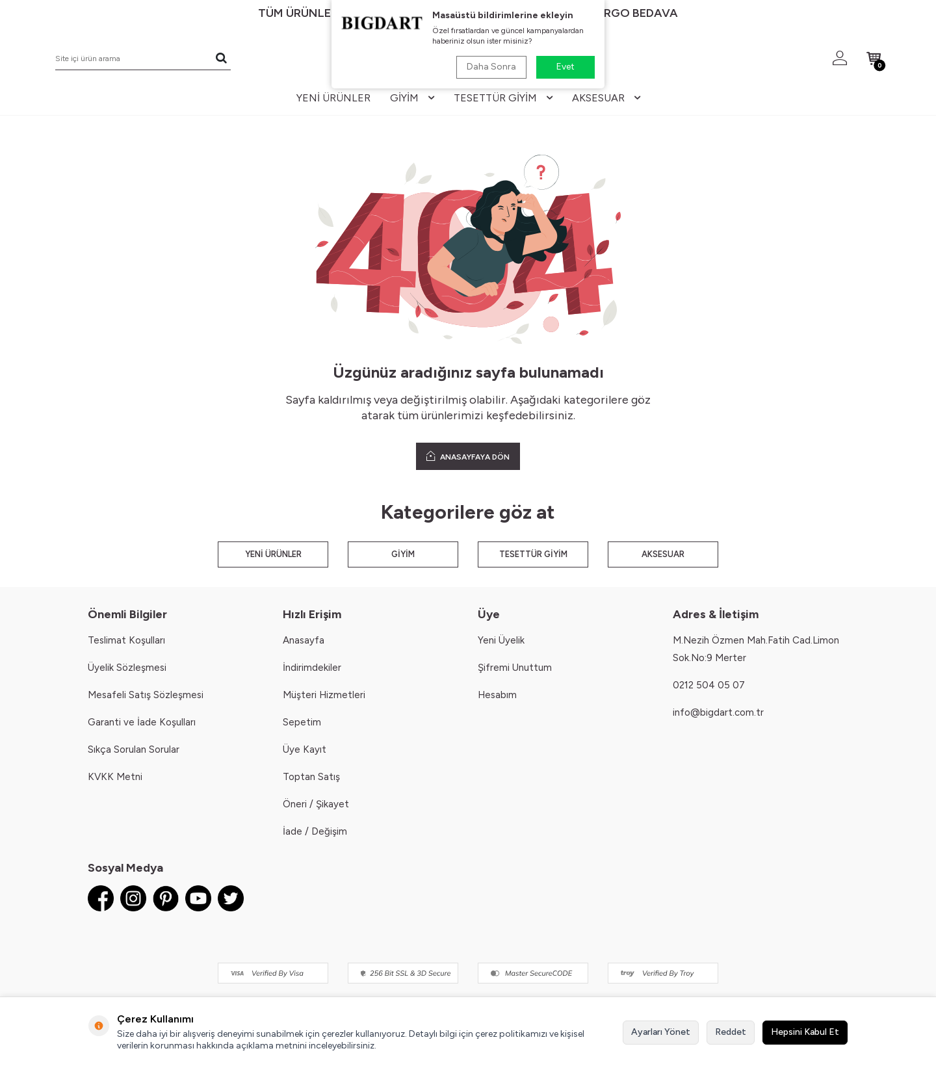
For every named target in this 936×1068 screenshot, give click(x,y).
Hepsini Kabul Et (805, 1031)
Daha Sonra (491, 66)
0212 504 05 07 (709, 685)
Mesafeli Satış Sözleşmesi (145, 695)
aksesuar (606, 98)
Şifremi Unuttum (515, 667)
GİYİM (403, 554)
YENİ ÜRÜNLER (273, 554)
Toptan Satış (311, 777)
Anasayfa (303, 640)
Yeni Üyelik (501, 640)
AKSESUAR (663, 554)
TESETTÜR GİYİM (533, 554)
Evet (565, 66)
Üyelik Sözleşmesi (127, 667)
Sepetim (302, 722)
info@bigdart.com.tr (718, 712)
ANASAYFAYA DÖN (468, 456)
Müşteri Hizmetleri (324, 695)
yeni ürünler (333, 98)
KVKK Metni (115, 777)
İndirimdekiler (312, 667)
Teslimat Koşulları (126, 640)
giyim (412, 98)
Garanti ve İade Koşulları (142, 722)
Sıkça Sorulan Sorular (133, 749)
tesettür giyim (503, 98)
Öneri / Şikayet (316, 804)
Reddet (730, 1031)
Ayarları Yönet (660, 1031)
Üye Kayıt (304, 749)
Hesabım (497, 695)
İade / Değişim (315, 831)
